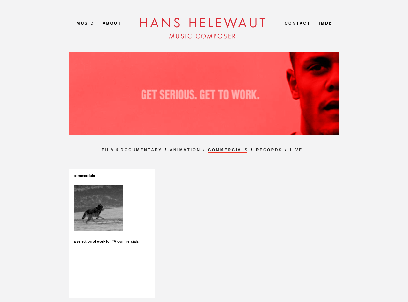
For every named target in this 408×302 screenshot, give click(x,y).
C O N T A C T (297, 23)
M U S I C (84, 23)
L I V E (296, 150)
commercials (84, 175)
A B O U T (111, 23)
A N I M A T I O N (184, 150)
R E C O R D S (268, 150)
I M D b (325, 23)
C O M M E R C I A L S (227, 150)
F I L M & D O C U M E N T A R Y (131, 150)
